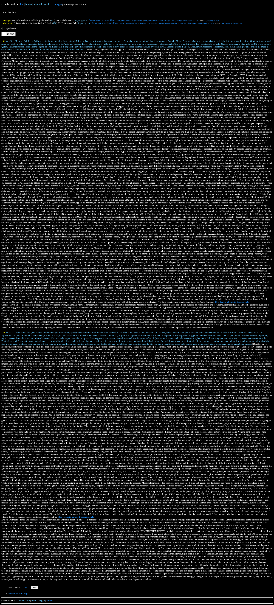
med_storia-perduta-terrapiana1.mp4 (130, 20)
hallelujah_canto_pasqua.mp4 (231, 23)
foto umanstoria (96, 20)
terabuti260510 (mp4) (19, 593)
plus (21, 4)
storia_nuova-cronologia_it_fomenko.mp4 (135, 23)
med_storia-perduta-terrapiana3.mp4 (185, 20)
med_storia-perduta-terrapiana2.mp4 (157, 20)
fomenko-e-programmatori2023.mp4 (201, 23)
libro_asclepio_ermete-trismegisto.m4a (76, 517)
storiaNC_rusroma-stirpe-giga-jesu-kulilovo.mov (168, 23)
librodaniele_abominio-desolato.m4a (232, 302)
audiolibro (109, 20)
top (25, 587)
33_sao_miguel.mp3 (211, 20)
